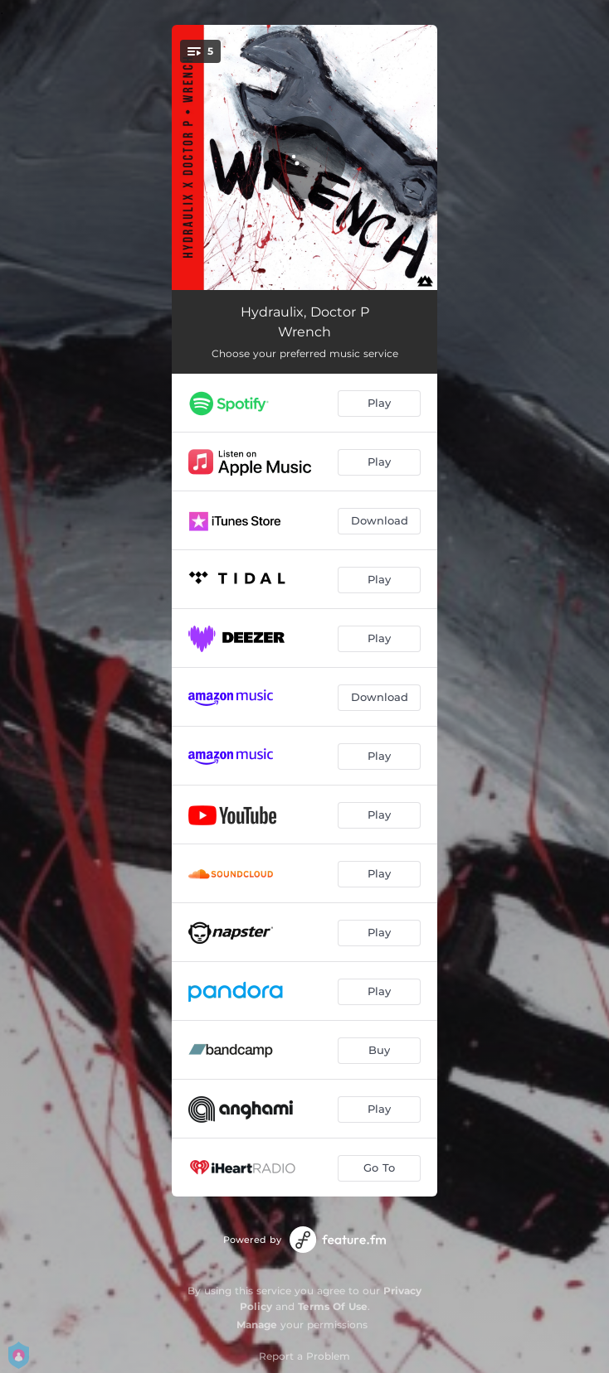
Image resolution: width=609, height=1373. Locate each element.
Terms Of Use (333, 1306)
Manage (256, 1324)
